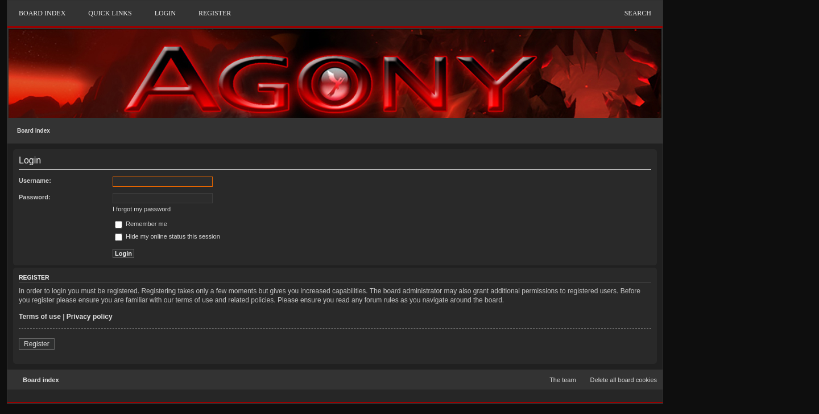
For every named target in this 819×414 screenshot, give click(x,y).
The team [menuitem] (562, 379)
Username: (35, 180)
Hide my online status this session (167, 236)
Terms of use (40, 317)
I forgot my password (142, 209)
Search (637, 13)
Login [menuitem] (165, 13)
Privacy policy (90, 317)
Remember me (141, 223)
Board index (33, 131)
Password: (35, 197)
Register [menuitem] (214, 13)
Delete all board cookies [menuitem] (623, 379)
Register (36, 344)
